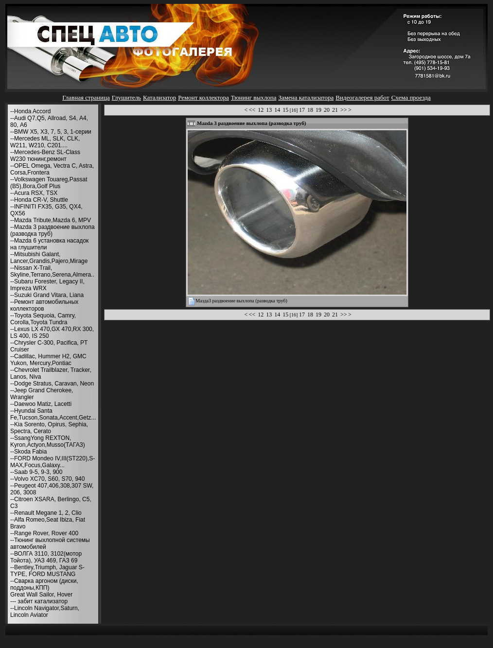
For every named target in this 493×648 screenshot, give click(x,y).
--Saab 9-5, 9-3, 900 (36, 472)
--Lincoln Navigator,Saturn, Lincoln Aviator (44, 611)
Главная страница (85, 97)
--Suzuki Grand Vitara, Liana (47, 295)
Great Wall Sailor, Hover (41, 594)
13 (269, 109)
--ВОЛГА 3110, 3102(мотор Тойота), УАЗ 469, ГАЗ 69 (46, 557)
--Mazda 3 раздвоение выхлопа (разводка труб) (52, 230)
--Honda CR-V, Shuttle (39, 199)
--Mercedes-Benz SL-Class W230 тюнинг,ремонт (45, 155)
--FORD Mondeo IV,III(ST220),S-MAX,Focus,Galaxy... (52, 462)
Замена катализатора (306, 97)
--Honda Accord (30, 111)
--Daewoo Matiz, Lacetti (40, 404)
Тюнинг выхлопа (254, 97)
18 (310, 109)
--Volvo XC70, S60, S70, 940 (47, 478)
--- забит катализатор (39, 601)
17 (302, 109)
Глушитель (126, 97)
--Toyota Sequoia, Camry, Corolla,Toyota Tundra (43, 319)
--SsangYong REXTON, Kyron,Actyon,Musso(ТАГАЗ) (47, 441)
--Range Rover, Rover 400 (44, 533)
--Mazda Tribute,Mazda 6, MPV (50, 220)
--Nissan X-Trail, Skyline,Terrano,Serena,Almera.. (52, 271)
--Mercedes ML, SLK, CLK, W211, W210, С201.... (45, 142)
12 (261, 109)
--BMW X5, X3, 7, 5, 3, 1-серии (50, 131)
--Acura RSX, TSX (33, 193)
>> (343, 109)
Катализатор (159, 97)
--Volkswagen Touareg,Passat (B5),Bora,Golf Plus (49, 183)
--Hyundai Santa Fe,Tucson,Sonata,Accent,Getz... (53, 414)
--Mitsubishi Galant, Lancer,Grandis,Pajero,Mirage (49, 257)
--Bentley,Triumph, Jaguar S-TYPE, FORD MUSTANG (47, 571)
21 (335, 109)
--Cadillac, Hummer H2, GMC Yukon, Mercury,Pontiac (48, 360)
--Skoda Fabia (28, 451)
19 (318, 109)
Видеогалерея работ (362, 97)
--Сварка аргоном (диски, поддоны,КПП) (44, 584)
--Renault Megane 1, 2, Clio (46, 512)
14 (277, 109)
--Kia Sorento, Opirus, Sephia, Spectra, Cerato (49, 428)
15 (285, 109)
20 (327, 109)
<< (252, 109)
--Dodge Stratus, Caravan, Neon (52, 383)
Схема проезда (411, 97)
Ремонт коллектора (203, 97)
